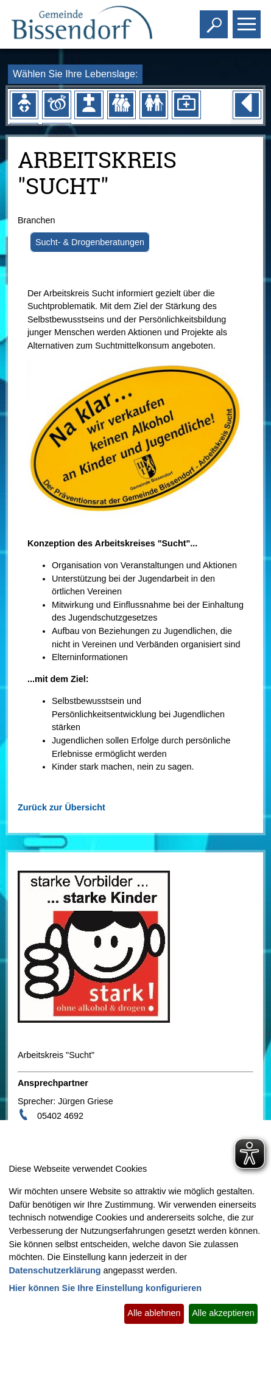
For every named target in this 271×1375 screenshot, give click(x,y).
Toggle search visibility (215, 19)
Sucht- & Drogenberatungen (89, 242)
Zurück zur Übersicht (61, 807)
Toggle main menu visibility (248, 19)
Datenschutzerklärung (54, 1270)
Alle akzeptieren (223, 1313)
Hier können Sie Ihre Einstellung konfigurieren (105, 1288)
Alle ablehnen (153, 1313)
